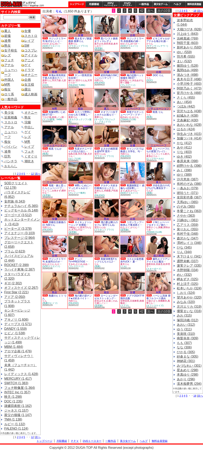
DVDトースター (127, 4)
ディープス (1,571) (18, 324)
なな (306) (184, 347)
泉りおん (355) (187, 229)
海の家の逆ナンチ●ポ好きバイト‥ (80, 297)
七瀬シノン (100, 303)
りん (127, 43)
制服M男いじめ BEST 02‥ (53, 113)
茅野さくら (152, 227)
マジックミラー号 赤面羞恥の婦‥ (132, 40)
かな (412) (184, 143)
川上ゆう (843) (187, 34)
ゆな (44, 264)
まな (52, 43)
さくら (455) (186, 97)
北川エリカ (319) (189, 306)
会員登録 (194, 4)
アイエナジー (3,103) (19, 233)
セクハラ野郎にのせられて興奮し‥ (80, 113)
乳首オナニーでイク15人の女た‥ (80, 150)
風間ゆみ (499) (187, 70)
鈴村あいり (126, 80)
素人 (7, 31)
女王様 (29, 84)
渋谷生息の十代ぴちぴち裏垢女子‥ (158, 187)
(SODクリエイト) (51, 46)
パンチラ (10, 161)
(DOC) (149, 80)
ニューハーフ (132, 108)
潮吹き (29, 161)
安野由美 (124, 301)
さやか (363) (186, 215)
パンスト (106, 35)
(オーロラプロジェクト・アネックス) (104, 120)
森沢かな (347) (187, 238)
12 (32, 173)
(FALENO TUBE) (76, 85)
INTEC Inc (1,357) (17, 392)
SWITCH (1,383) (16, 383)
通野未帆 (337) (187, 261)
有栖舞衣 (162, 301)
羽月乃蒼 (56, 80)
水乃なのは (76, 229)
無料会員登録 (159, 440)
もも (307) (184, 343)
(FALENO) (99, 82)
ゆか (122, 43)
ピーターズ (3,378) (18, 228)
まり (122, 190)
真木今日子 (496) (189, 79)
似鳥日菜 (72, 154)
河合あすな (137, 80)
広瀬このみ (111, 301)
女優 (27, 31)
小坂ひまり (152, 301)
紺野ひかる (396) (189, 165)
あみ (127, 190)
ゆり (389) (184, 174)
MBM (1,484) (13, 346)
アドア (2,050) (14, 297)
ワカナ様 (46, 117)
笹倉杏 (159, 264)
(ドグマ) (124, 305)
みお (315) (184, 315)
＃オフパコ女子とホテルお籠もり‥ (106, 113)
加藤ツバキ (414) (189, 138)
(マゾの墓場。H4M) (52, 119)
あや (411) (184, 147)
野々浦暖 (124, 82)
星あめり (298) (187, 370)
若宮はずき (100, 301)
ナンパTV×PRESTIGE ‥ (78, 260)
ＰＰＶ (75, 440)
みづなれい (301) (189, 365)
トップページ (77, 4)
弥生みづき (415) (189, 134)
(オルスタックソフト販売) (80, 120)
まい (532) (184, 61)
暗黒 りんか (55, 148)
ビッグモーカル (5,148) (21, 210)
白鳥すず (56, 190)
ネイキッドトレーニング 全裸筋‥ (80, 223)
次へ (38, 173)
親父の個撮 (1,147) (18, 415)
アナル (9, 65)
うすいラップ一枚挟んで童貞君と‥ (132, 223)
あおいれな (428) (189, 124)
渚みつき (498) (187, 75)
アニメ (29, 60)
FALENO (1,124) (16, 428)
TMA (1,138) (13, 419)
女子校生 (10, 50)
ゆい (57, 43)
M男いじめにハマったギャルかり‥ (79, 187)
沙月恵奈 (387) (187, 179)
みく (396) (184, 170)
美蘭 (160, 227)
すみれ (71, 264)
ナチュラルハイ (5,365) (21, 206)
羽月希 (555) (186, 56)
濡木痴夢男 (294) (189, 383)
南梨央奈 (150, 264)
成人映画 (30, 94)
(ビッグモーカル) (154, 158)
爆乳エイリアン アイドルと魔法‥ (158, 260)
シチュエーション (158, 108)
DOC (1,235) (13, 401)
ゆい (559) (184, 52)
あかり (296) (186, 379)
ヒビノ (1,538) (14, 333)
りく (127, 227)
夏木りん (124, 264)
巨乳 (7, 156)
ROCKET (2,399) (16, 265)
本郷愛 (107, 190)
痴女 (7, 89)
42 (142, 10)
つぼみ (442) (186, 106)
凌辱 (7, 40)
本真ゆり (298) (187, 374)
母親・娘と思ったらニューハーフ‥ (54, 187)
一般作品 (144, 4)
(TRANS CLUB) (128, 119)
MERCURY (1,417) (18, 378)
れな (122, 227)
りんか (45, 151)
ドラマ (29, 70)
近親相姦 (10, 117)
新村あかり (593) (189, 47)
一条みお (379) (187, 188)
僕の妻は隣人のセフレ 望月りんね (106, 223)
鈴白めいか (126, 117)
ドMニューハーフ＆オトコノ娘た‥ (157, 223)
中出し (29, 127)
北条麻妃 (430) (187, 120)
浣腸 (27, 122)
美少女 (9, 112)
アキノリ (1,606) (16, 319)
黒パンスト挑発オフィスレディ (106, 40)
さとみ (79, 264)
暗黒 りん (158, 112)
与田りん (98, 80)
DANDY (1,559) (15, 328)
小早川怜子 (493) (189, 83)
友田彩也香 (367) (189, 197)
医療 (54, 71)
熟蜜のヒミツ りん (54, 297)
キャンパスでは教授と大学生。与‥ (132, 150)
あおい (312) (186, 324)
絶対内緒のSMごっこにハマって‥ (106, 76)
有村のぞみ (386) (189, 184)
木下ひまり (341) (189, 256)
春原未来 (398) (187, 161)
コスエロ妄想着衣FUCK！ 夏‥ (132, 260)
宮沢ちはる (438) (189, 111)
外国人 (9, 79)
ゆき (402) (184, 156)
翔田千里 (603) (187, 43)
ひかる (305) (186, 352)
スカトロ (30, 36)
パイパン (10, 146)
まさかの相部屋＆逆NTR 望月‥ (106, 150)
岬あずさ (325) (187, 279)
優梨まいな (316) (189, 311)
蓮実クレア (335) (189, 265)
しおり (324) (186, 293)
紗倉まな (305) (187, 356)
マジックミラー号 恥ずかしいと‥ (54, 40)
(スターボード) (153, 269)
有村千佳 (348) (187, 233)
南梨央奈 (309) (187, 338)
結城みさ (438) (187, 115)
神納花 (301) (186, 361)
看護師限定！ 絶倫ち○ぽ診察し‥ (132, 187)
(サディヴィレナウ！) (157, 46)
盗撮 (7, 36)
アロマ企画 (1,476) (18, 351)
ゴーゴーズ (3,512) (18, 215)
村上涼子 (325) (187, 284)
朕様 (54, 117)
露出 (27, 89)
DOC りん (158, 75)
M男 (7, 84)
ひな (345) (184, 247)
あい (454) (184, 102)
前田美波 (108, 43)
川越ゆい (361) (187, 220)
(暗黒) (149, 117)
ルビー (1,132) (14, 424)
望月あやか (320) (189, 297)
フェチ (9, 60)
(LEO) (45, 85)
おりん (135, 117)
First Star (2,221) (16, 292)
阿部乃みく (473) (189, 88)
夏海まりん (152, 156)
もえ (57, 264)
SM (26, 45)
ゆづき (134, 43)
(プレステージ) (127, 85)
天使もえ (98, 190)
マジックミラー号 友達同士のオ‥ (54, 260)
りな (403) (184, 152)
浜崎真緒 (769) (187, 38)
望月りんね (81, 80)
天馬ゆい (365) (187, 202)
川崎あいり (74, 227)
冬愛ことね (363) (189, 211)
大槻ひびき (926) (189, 29)
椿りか (71, 80)
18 (194, 10)
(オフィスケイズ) (154, 305)
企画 (27, 79)
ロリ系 (9, 94)
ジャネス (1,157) (16, 410)
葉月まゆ (98, 43)
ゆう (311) (184, 329)
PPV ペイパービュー (110, 4)
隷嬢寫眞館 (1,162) (18, 406)
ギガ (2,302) (13, 283)
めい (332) (184, 274)
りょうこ (150, 154)
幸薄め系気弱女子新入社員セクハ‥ (54, 76)
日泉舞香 (134, 301)
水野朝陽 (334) (187, 270)
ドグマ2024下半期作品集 (132, 297)
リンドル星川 (162, 154)
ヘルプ (177, 4)
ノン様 (60, 117)
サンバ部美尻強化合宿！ (80, 76)
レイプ (29, 40)
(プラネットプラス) (78, 46)
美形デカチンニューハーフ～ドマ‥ (132, 113)
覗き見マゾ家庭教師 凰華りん (80, 40)
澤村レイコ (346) (189, 243)
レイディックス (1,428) (21, 374)
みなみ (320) (186, 302)
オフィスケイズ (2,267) (21, 287)
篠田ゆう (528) (187, 65)
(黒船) (149, 193)
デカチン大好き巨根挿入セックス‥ (106, 187)
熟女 (7, 45)
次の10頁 (164, 10)
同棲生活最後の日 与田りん (54, 223)
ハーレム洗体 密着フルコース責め (158, 297)
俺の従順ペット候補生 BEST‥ (132, 76)
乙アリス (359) (187, 225)
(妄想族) (98, 48)
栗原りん (72, 117)
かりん (149, 43)
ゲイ (27, 65)
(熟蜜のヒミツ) (49, 303)
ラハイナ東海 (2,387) (19, 269)
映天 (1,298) (13, 396)
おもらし (10, 166)
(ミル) (123, 266)
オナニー (30, 75)
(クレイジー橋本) (76, 193)
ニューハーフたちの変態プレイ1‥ (158, 150)
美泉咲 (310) (186, 334)
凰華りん (72, 43)
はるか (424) (186, 129)
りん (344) (184, 252)
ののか (45, 43)
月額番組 (94, 4)
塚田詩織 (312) (187, 320)
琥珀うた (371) (187, 193)
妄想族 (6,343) (14, 201)
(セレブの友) (74, 158)
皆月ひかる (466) (189, 93)
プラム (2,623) (14, 251)
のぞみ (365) (186, 206)
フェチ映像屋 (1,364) (19, 388)
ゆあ (85, 264)
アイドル (30, 55)
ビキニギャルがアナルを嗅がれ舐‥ (158, 40)
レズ (7, 55)
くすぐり (30, 156)
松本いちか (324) (189, 288)
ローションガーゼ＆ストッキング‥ (106, 297)
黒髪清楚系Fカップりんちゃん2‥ (105, 260)
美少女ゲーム (160, 4)
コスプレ (30, 50)
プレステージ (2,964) (19, 238)
